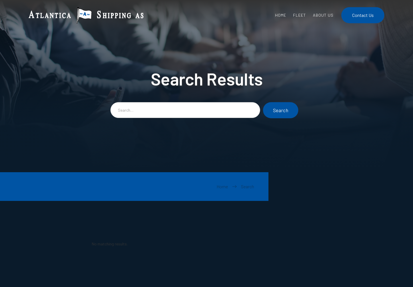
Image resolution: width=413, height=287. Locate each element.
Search (247, 186)
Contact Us (363, 15)
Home (222, 186)
